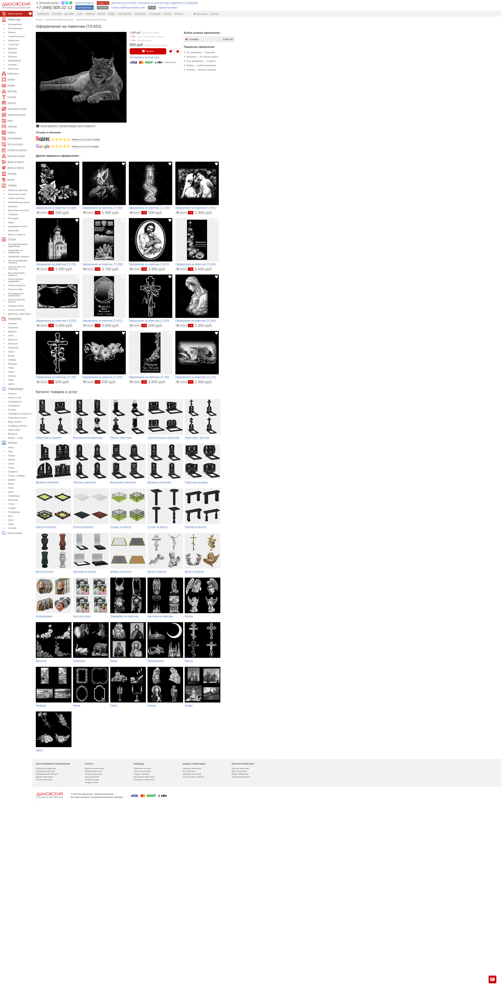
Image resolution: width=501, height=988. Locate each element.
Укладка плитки (16, 306)
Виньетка (12, 339)
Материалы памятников (144, 948)
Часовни (12, 64)
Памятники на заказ (142, 937)
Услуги (89, 932)
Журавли (12, 471)
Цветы (11, 384)
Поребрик (13, 214)
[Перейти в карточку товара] (42, 212)
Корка (11, 524)
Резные (12, 32)
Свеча (11, 372)
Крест (11, 492)
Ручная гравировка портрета (17, 261)
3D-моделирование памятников (17, 245)
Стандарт (211, 39)
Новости (12, 393)
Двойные (12, 48)
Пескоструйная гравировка (15, 280)
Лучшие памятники (44, 948)
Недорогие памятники (45, 940)
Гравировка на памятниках (15, 251)
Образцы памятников (192, 942)
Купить (148, 51)
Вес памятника (189, 940)
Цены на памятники (142, 940)
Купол (11, 520)
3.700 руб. (107, 269)
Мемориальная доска (19, 202)
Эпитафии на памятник (19, 413)
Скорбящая (14, 496)
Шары (11, 222)
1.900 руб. (107, 212)
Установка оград (92, 948)
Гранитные (13, 68)
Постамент (13, 218)
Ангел (11, 335)
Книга (11, 488)
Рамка (11, 368)
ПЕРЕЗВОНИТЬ (84, 8)
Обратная (13, 327)
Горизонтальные (16, 36)
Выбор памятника (194, 932)
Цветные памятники (240, 937)
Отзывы (12, 409)
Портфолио (14, 405)
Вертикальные (15, 28)
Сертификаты (15, 401)
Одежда (12, 360)
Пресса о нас (14, 397)
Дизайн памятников (44, 945)
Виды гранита (15, 422)
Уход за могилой (16, 310)
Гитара (11, 455)
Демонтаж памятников (19, 314)
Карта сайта (14, 430)
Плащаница (14, 512)
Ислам (11, 355)
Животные (13, 347)
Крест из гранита (16, 234)
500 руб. (59, 212)
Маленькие (13, 40)
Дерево (12, 479)
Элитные (12, 56)
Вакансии (13, 434)
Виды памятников (239, 940)
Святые (12, 376)
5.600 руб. (200, 269)
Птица (11, 467)
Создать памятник (141, 942)
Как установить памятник (193, 945)
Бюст (10, 516)
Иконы (11, 351)
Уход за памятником (93, 942)
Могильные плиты (17, 194)
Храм (10, 380)
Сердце (12, 508)
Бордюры (13, 206)
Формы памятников (240, 942)
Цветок (11, 459)
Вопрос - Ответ (15, 438)
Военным (12, 343)
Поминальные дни (17, 417)
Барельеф (13, 230)
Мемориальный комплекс (47, 942)
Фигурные (13, 500)
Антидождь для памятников (16, 294)
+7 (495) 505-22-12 (54, 7)
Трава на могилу (16, 198)
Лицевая (12, 323)
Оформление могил (93, 940)
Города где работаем (241, 945)
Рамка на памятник (17, 190)
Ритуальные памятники (46, 937)
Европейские (14, 60)
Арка (10, 451)
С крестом (13, 44)
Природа (12, 364)
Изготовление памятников (53, 932)
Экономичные (15, 24)
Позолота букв (15, 289)
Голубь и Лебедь (16, 475)
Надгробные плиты (17, 226)
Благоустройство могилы (16, 300)
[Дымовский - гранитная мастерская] (14, 5)
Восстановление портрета (16, 274)
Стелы (11, 504)
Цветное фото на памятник (16, 268)
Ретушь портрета (16, 285)
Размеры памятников (192, 937)
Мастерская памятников (144, 945)
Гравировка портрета (18, 256)
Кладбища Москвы (17, 426)
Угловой (12, 528)
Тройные (12, 52)
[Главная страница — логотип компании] (49, 964)
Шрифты (12, 331)
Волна (11, 484)
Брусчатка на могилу (18, 210)
